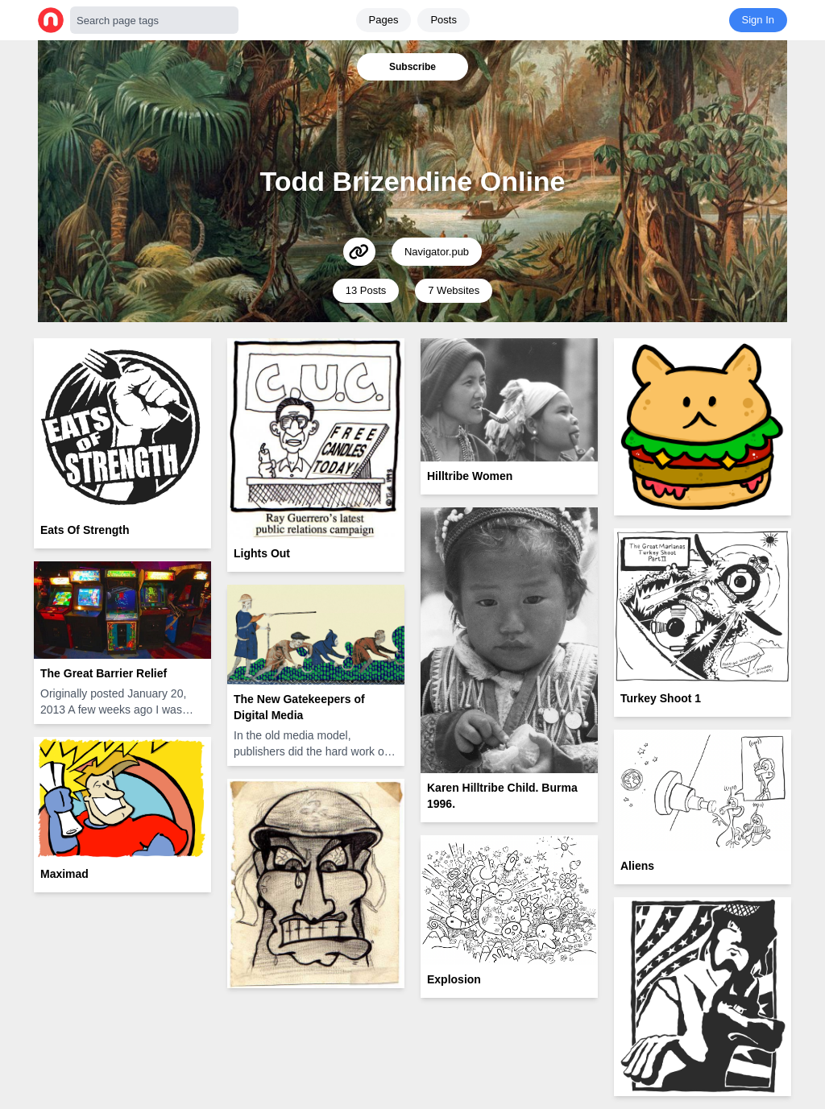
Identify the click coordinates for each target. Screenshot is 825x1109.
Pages (384, 20)
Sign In (758, 20)
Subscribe (412, 66)
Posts (443, 20)
